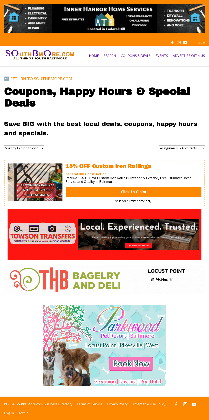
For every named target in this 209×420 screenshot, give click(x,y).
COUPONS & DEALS (136, 55)
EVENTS (162, 55)
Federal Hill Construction (86, 174)
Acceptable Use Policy (148, 404)
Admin (23, 413)
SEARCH (110, 55)
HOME (94, 55)
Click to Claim (133, 191)
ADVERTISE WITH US (189, 55)
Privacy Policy (117, 404)
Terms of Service (89, 404)
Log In (201, 42)
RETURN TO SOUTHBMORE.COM (41, 78)
